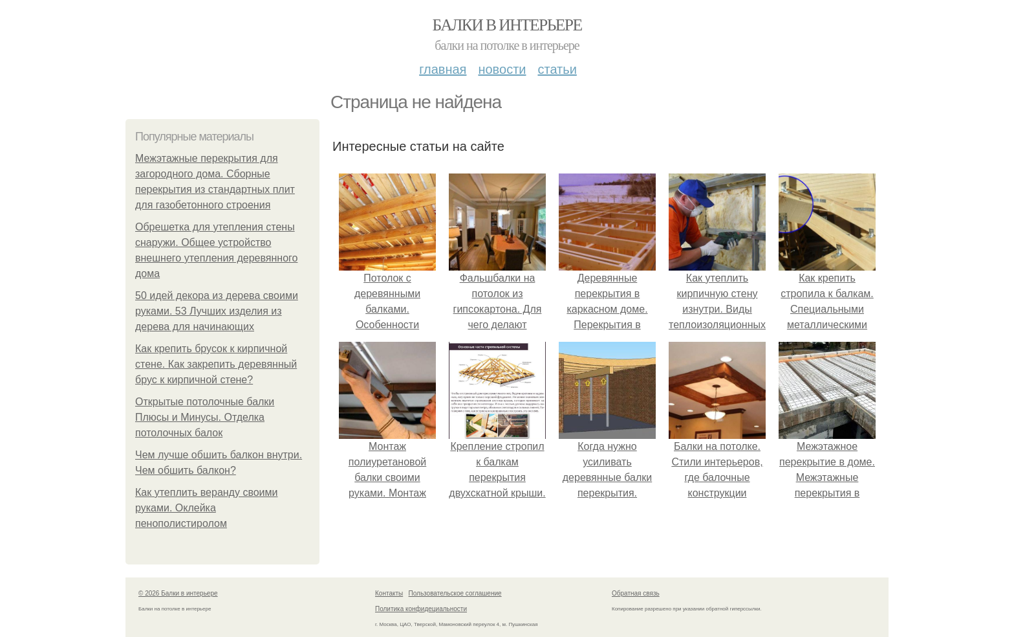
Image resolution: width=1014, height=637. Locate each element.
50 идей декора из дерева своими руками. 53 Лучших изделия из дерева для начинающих (216, 311)
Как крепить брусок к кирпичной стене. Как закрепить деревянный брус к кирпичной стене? (216, 364)
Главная (442, 69)
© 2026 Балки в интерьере (178, 593)
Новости (502, 69)
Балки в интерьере (506, 25)
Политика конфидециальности (421, 608)
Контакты (389, 593)
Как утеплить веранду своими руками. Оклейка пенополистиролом (206, 508)
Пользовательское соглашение (455, 593)
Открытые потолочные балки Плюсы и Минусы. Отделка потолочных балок (204, 417)
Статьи (556, 69)
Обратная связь (636, 593)
